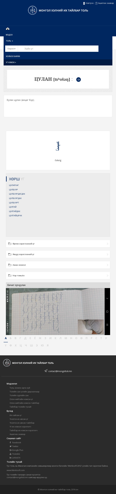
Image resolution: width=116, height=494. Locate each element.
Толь (9, 41)
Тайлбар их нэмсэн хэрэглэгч (23, 430)
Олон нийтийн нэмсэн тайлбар (24, 403)
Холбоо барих (13, 56)
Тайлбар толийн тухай (20, 406)
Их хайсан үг (16, 415)
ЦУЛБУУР (13, 189)
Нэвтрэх (88, 3)
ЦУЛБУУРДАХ (15, 198)
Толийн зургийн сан (19, 395)
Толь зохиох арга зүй (20, 387)
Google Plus (16, 450)
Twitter (14, 446)
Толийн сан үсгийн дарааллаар (24, 391)
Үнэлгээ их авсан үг (19, 419)
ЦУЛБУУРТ (14, 202)
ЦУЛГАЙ (12, 206)
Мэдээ (9, 34)
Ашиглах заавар (104, 3)
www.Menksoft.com (16, 470)
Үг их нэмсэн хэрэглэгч (20, 426)
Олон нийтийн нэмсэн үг (21, 399)
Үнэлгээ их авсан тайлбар (22, 422)
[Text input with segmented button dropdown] (58, 48)
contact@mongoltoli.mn (60, 371)
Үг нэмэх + (11, 62)
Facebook (15, 442)
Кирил (13, 48)
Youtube (15, 453)
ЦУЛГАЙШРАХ (15, 215)
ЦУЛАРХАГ (14, 185)
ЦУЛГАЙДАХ (14, 211)
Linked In (15, 457)
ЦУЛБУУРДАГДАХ (17, 193)
